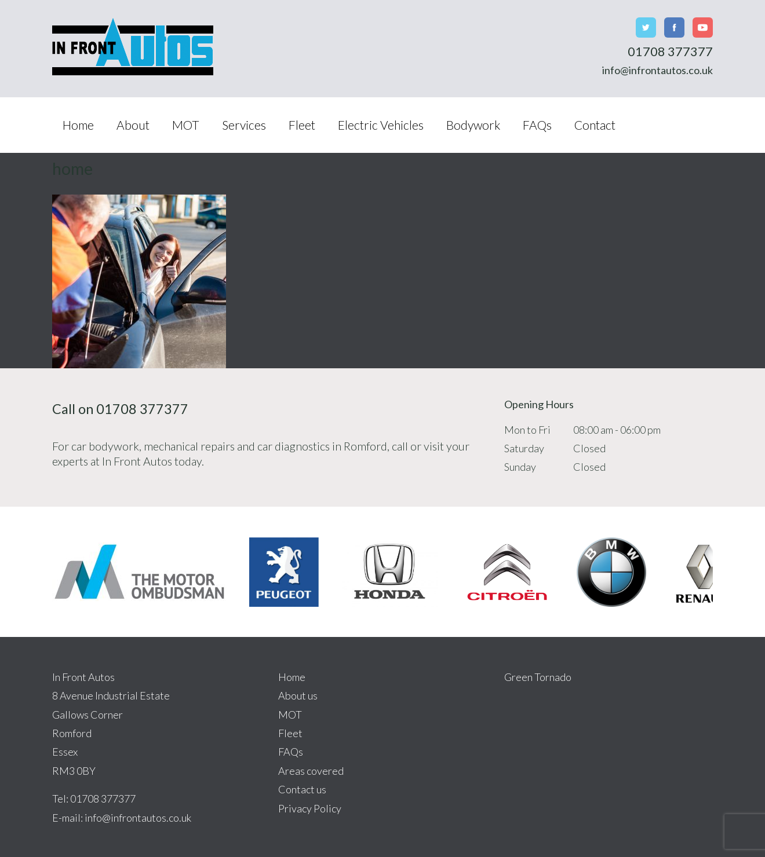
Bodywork (473, 125)
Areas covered (311, 770)
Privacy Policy (309, 808)
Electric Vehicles (381, 125)
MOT (185, 125)
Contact (594, 125)
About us (298, 695)
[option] (139, 572)
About (133, 125)
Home (78, 125)
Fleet (302, 125)
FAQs (537, 125)
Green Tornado (537, 677)
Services (244, 125)
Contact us (302, 789)
